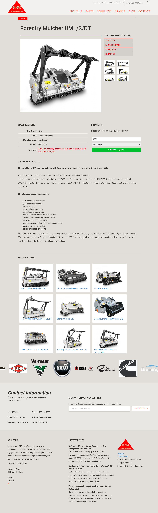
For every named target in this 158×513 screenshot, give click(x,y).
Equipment (104, 11)
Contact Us (110, 54)
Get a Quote (110, 40)
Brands (120, 11)
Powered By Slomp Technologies (130, 466)
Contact (144, 11)
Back (23, 18)
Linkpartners (122, 456)
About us (75, 11)
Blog (131, 11)
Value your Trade (112, 45)
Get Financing (110, 50)
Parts (89, 11)
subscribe (141, 408)
